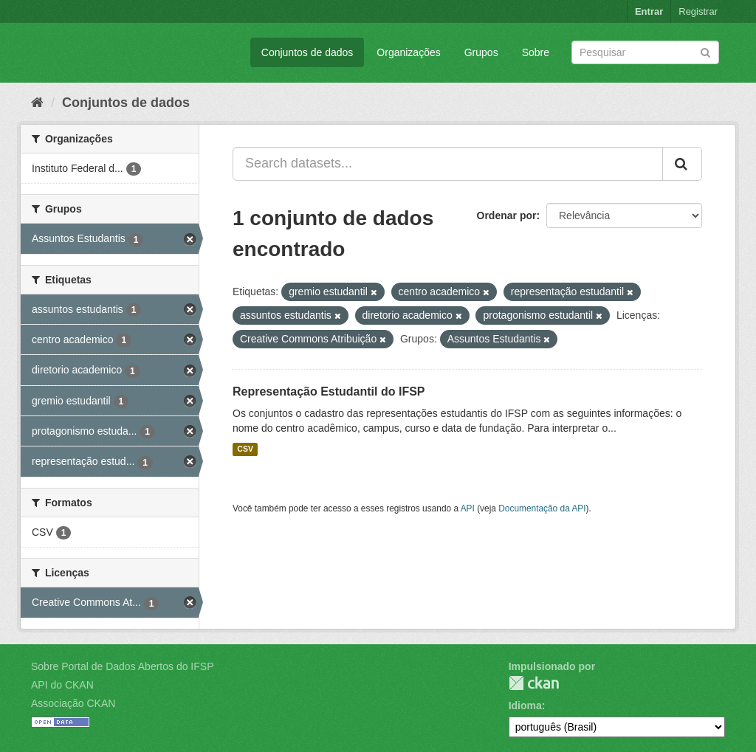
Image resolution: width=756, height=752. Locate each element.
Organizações (408, 52)
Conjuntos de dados (307, 52)
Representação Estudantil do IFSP (329, 391)
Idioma (525, 705)
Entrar (649, 11)
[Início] (37, 102)
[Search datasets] (645, 52)
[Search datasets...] (448, 164)
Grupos (481, 52)
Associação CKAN (73, 703)
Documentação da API (541, 508)
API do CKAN (62, 685)
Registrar (698, 11)
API (468, 508)
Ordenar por (507, 215)
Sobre (535, 52)
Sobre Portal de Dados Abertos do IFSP (122, 666)
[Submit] (705, 51)
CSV (245, 449)
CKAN (534, 683)
